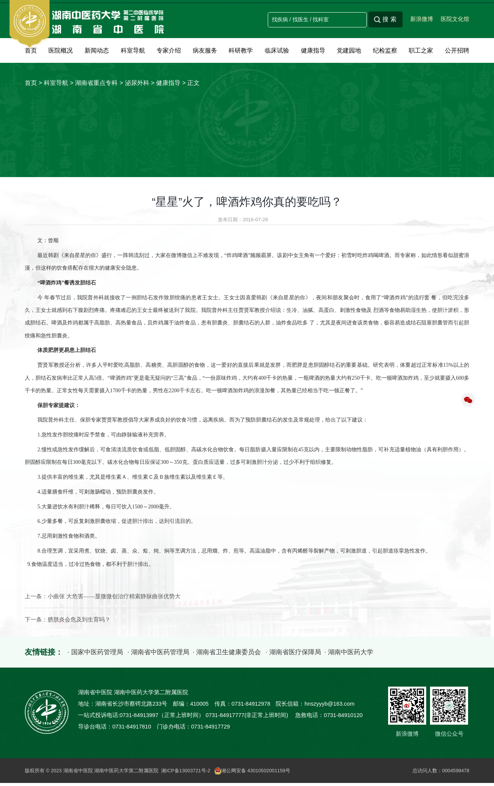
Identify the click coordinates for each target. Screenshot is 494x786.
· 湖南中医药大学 (363, 655)
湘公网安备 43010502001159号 (253, 773)
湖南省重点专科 (96, 83)
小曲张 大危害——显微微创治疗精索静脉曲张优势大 (114, 599)
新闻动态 (97, 50)
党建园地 (349, 50)
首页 (31, 50)
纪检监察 (385, 50)
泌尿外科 (137, 83)
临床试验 (277, 50)
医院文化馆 (455, 19)
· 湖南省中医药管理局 (162, 655)
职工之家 (421, 50)
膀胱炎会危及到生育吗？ (79, 623)
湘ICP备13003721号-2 (186, 773)
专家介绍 (169, 50)
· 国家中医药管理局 (96, 655)
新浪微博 (421, 19)
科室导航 (133, 50)
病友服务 (205, 50)
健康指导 (313, 50)
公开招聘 (457, 50)
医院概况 (60, 50)
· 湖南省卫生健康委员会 (234, 655)
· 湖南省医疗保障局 (304, 655)
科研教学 (241, 50)
